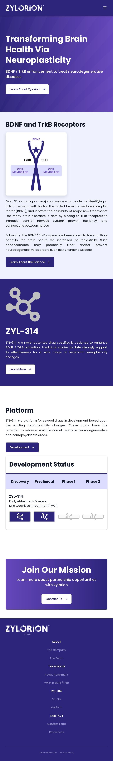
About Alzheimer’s (57, 674)
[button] (104, 8)
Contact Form (56, 724)
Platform (56, 707)
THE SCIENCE (56, 666)
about (56, 642)
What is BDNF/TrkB (56, 683)
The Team (56, 658)
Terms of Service (48, 752)
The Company (56, 650)
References (56, 732)
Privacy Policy (67, 752)
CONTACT (56, 715)
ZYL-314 (56, 691)
